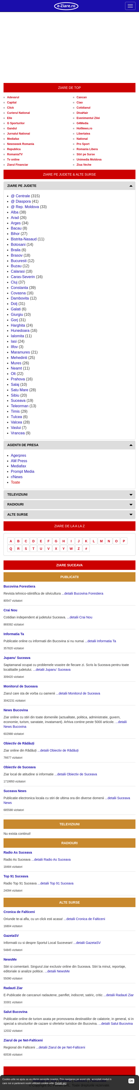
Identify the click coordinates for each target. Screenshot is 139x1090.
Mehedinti (19, 358)
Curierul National (18, 113)
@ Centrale (20, 196)
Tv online (13, 159)
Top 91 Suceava (16, 876)
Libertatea (83, 133)
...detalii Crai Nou (79, 617)
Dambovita (20, 298)
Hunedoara (20, 331)
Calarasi (18, 271)
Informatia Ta (14, 634)
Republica (13, 149)
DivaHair (82, 113)
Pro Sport (83, 144)
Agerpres (18, 455)
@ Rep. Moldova (25, 207)
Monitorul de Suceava (21, 686)
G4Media (82, 123)
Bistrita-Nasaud (24, 239)
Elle (9, 118)
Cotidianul (83, 107)
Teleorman (20, 406)
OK (131, 1080)
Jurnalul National (18, 133)
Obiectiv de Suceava (20, 767)
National (82, 138)
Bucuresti (19, 261)
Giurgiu (17, 315)
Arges (16, 223)
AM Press (19, 461)
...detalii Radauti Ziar (118, 995)
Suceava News (15, 791)
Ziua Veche (84, 164)
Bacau (16, 228)
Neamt (16, 368)
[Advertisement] (69, 48)
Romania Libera (87, 149)
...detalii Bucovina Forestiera (82, 593)
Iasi (14, 341)
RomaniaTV (15, 154)
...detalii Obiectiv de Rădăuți (57, 750)
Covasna (18, 293)
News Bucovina (16, 710)
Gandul (12, 128)
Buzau (16, 266)
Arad (15, 218)
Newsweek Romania (20, 144)
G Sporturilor (16, 123)
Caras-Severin (23, 277)
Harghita (18, 325)
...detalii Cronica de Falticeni (84, 919)
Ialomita (17, 336)
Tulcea (16, 417)
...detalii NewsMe (57, 971)
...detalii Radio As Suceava (51, 859)
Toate (15, 482)
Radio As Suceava (18, 852)
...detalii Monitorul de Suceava (78, 693)
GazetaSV (11, 936)
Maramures (20, 352)
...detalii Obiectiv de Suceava (75, 774)
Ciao (80, 102)
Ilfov (14, 347)
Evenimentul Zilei (88, 118)
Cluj (14, 282)
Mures (16, 363)
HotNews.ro (84, 128)
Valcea (16, 422)
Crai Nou (10, 610)
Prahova (18, 379)
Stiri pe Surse (86, 154)
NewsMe (10, 959)
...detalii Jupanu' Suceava (51, 669)
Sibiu (15, 395)
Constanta (19, 288)
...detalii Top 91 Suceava (56, 883)
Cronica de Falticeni (19, 912)
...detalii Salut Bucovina (115, 1023)
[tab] (69, 186)
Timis (15, 411)
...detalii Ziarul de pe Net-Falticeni (60, 1047)
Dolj (14, 304)
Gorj (14, 320)
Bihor (15, 234)
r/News (17, 477)
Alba (14, 212)
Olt (13, 374)
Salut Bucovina (15, 1012)
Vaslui (16, 428)
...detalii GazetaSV (87, 943)
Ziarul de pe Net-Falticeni (23, 1040)
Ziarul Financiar (17, 164)
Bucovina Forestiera (19, 586)
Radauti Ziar (13, 988)
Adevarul (13, 97)
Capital (11, 102)
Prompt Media (22, 471)
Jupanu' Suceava (17, 658)
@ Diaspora (21, 201)
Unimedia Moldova (89, 159)
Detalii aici (60, 1083)
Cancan (82, 97)
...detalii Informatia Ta (100, 641)
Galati (16, 309)
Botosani (18, 245)
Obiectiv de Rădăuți (19, 743)
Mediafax (13, 138)
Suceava (18, 401)
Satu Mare (19, 390)
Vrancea (18, 433)
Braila (15, 250)
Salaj (15, 385)
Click (10, 107)
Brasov (17, 255)
